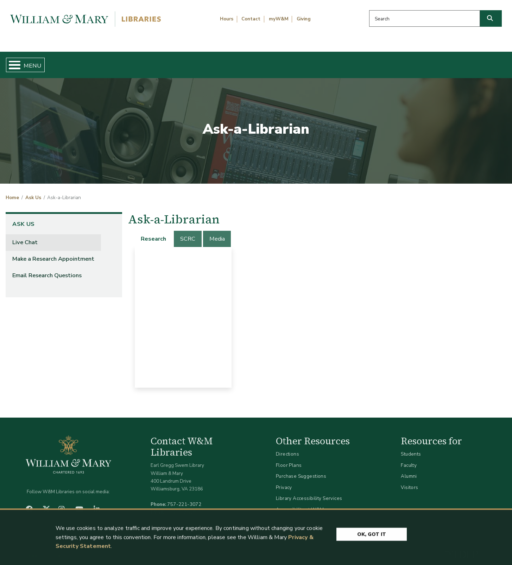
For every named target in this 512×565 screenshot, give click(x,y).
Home (39, 61)
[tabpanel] (183, 311)
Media (217, 233)
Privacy (284, 481)
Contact (250, 19)
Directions (287, 448)
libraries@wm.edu (186, 506)
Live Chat (25, 236)
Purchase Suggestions (301, 470)
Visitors (409, 481)
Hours (226, 19)
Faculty (409, 459)
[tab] (154, 233)
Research (153, 233)
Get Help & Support (197, 61)
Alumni (409, 470)
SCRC (187, 233)
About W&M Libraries (390, 61)
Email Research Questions (47, 269)
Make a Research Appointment (53, 253)
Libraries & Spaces (292, 61)
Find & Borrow (108, 61)
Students (411, 448)
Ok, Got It (371, 536)
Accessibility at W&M (300, 503)
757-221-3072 (184, 498)
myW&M (279, 19)
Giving (304, 19)
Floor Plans (289, 459)
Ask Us (471, 61)
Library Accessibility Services (309, 492)
